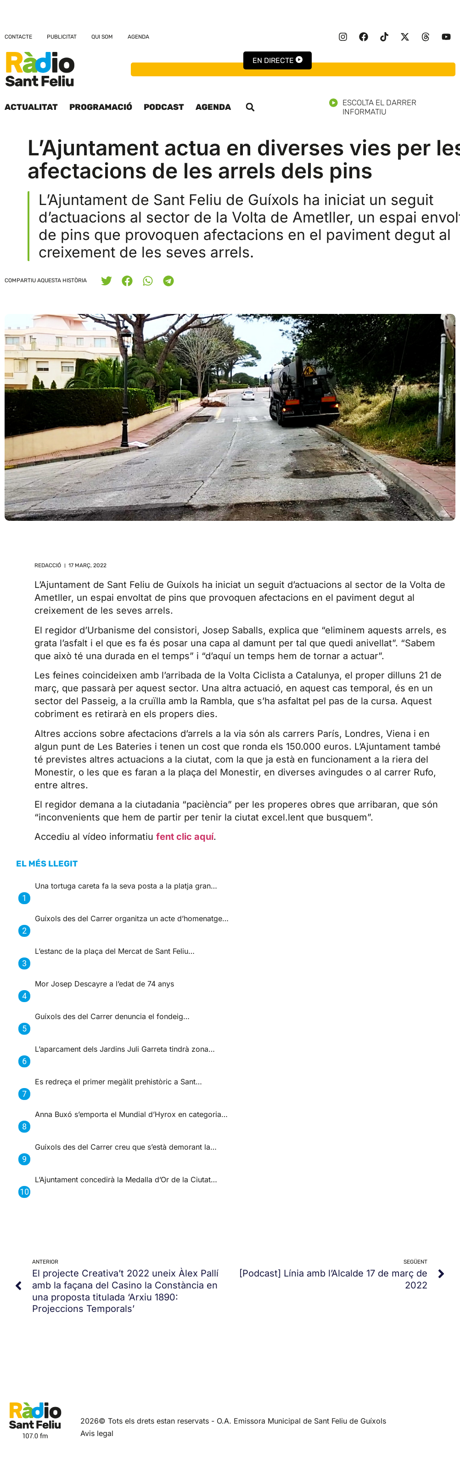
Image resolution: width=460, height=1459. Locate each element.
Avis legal (96, 1433)
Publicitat (62, 37)
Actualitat (31, 107)
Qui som (102, 37)
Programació (100, 107)
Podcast (164, 107)
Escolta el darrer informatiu (392, 107)
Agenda (138, 37)
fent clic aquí (184, 836)
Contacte (18, 37)
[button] (250, 107)
